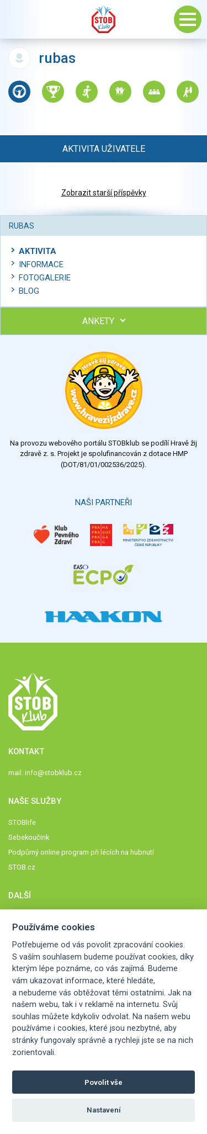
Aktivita (37, 251)
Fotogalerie (45, 278)
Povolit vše (103, 1082)
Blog (29, 291)
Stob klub (103, 19)
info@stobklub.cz (53, 773)
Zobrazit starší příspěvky (103, 192)
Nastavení (104, 1110)
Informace (41, 264)
